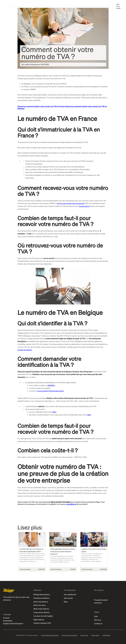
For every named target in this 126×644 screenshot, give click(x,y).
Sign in (109, 6)
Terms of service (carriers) (69, 635)
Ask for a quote (118, 6)
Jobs (96, 616)
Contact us (98, 623)
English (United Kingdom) (13, 623)
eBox (54, 412)
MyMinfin (51, 385)
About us (97, 620)
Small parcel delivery (41, 598)
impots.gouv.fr (84, 206)
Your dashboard (70, 594)
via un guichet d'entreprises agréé (50, 391)
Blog (65, 601)
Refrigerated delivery (41, 594)
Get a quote (68, 598)
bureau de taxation (25, 350)
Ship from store (39, 605)
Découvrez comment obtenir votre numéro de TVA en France (41, 106)
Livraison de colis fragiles (43, 616)
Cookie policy (106, 635)
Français (6, 618)
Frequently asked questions (101, 601)
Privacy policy (95, 635)
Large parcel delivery (41, 612)
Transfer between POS (42, 623)
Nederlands (7, 620)
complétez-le (71, 504)
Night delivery (38, 619)
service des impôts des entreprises (70, 203)
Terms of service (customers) (50, 635)
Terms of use (84, 635)
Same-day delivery (40, 601)
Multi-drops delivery (41, 609)
